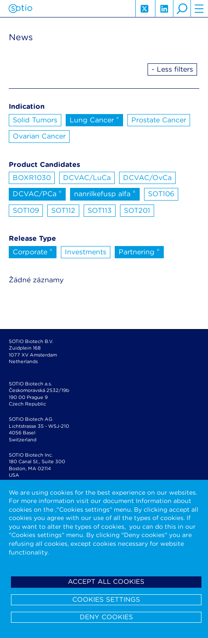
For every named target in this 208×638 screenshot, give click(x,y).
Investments (85, 252)
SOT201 (137, 210)
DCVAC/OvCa (147, 177)
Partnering (139, 251)
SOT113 (100, 210)
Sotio (20, 8)
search (181, 8)
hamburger (199, 8)
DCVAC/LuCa (87, 177)
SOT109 (26, 210)
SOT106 (161, 194)
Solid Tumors (35, 120)
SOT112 (63, 210)
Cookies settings (106, 599)
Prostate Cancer (158, 120)
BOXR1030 (32, 177)
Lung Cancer (94, 119)
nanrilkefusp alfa (105, 193)
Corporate (33, 251)
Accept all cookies (106, 582)
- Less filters (172, 69)
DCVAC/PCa (37, 193)
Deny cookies (106, 617)
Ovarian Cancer (39, 136)
